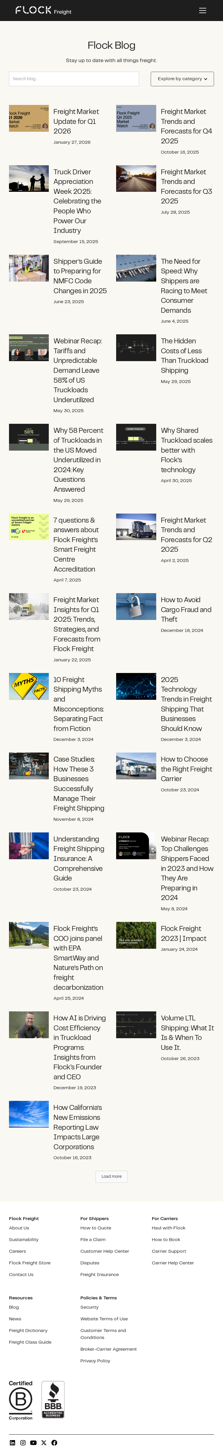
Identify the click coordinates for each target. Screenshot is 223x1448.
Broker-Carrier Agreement (108, 1349)
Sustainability (24, 1240)
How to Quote (95, 1228)
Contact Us (21, 1275)
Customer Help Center (104, 1251)
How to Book (166, 1240)
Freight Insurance (99, 1275)
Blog (14, 1307)
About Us (19, 1228)
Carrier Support (169, 1251)
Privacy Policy (95, 1361)
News (15, 1319)
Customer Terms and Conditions (103, 1334)
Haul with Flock (169, 1228)
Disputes (89, 1263)
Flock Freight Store (30, 1263)
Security (89, 1307)
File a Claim (93, 1240)
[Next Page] (112, 1177)
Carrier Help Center (173, 1263)
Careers (17, 1251)
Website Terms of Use (104, 1319)
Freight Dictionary (28, 1330)
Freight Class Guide (30, 1342)
